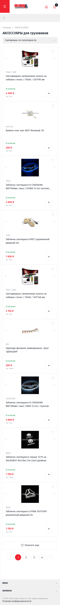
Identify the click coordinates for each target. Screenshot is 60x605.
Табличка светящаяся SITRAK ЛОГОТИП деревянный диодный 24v (26, 513)
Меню (30, 583)
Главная (7, 27)
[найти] (3, 17)
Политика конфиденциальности (16, 601)
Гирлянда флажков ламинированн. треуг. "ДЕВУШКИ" (27, 350)
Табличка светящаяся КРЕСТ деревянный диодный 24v (27, 241)
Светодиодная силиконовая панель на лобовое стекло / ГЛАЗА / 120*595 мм (26, 78)
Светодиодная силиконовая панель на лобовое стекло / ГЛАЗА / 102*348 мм (26, 295)
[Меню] (5, 6)
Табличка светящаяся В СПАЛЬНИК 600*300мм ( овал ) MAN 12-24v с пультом (27, 404)
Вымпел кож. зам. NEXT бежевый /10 (25, 130)
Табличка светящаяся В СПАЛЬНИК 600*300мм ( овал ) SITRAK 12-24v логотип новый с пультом (27, 187)
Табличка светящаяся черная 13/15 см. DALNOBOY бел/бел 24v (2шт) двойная (26, 459)
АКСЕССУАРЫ (21, 27)
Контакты (30, 591)
